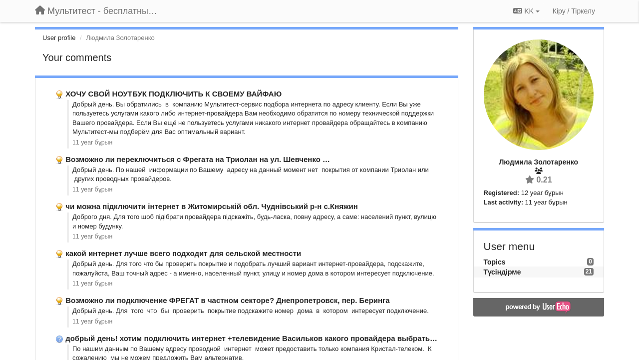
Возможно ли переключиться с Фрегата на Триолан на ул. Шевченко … (197, 159)
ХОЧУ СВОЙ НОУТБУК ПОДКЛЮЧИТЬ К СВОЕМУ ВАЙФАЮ (173, 94)
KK (526, 11)
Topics (495, 262)
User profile (58, 38)
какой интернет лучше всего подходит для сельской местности (183, 253)
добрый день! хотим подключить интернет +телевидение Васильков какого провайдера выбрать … (252, 338)
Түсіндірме (502, 272)
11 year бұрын (92, 142)
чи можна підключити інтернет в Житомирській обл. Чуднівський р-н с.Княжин (211, 206)
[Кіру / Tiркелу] (574, 11)
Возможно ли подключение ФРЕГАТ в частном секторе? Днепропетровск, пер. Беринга (227, 300)
